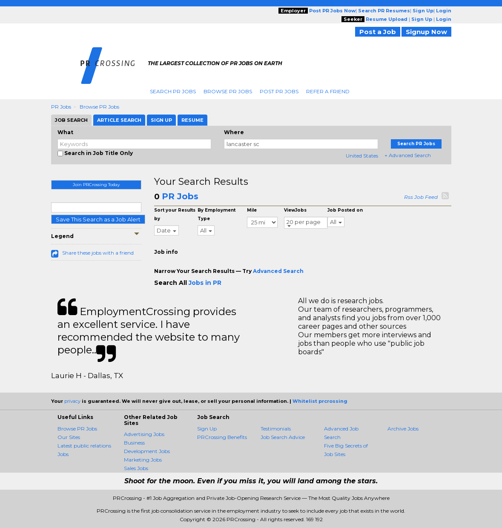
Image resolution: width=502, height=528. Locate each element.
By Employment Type (216, 214)
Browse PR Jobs (228, 91)
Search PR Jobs (173, 91)
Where (234, 132)
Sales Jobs (136, 468)
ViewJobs (295, 210)
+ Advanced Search (407, 155)
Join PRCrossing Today (96, 184)
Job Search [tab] (71, 120)
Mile (252, 210)
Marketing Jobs (143, 459)
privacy (72, 401)
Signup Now (426, 32)
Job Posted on (345, 210)
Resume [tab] (192, 120)
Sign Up (207, 428)
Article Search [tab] (119, 120)
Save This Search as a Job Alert (98, 219)
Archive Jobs (403, 428)
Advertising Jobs (144, 434)
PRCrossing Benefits (222, 437)
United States (362, 155)
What (65, 132)
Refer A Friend (328, 91)
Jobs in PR (205, 283)
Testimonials (276, 428)
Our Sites (68, 437)
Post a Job (377, 32)
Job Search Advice (283, 437)
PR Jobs (61, 106)
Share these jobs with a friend (98, 253)
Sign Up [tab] (161, 120)
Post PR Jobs (279, 91)
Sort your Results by (174, 214)
